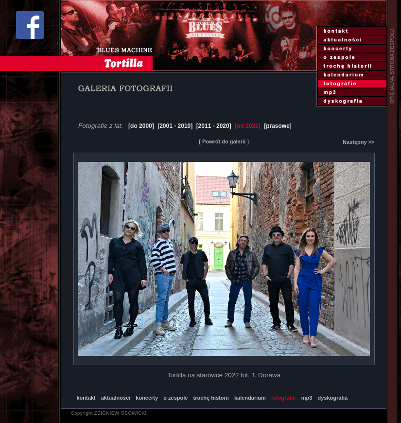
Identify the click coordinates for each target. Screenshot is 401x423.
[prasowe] (278, 126)
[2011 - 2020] (213, 126)
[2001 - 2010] (174, 126)
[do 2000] (141, 126)
